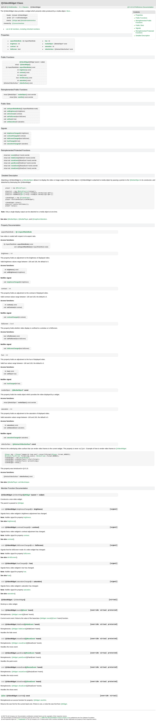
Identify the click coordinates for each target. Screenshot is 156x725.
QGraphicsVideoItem (39, 219)
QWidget (14, 20)
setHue (9, 119)
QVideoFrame (40, 456)
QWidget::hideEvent (18, 629)
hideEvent (14, 158)
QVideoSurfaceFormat (12, 456)
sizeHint (20, 97)
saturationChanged (13, 144)
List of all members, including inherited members (23, 29)
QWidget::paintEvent (18, 657)
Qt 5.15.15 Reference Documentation (140, 7)
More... (68, 11)
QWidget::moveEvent (18, 643)
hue (46, 41)
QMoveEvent (30, 638)
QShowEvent (30, 681)
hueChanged (11, 141)
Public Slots (140, 25)
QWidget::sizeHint (40, 700)
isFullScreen (23, 78)
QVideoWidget (24, 62)
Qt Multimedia (12, 7)
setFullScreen (11, 116)
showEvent (14, 168)
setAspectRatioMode (13, 108)
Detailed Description (143, 35)
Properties (139, 15)
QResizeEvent (31, 667)
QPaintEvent (29, 653)
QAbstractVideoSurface (21, 444)
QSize (3, 696)
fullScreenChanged (13, 138)
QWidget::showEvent (18, 686)
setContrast (11, 114)
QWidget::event (16, 614)
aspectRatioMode (15, 41)
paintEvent (14, 163)
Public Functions (141, 18)
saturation (48, 46)
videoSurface (49, 49)
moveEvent (14, 160)
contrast (13, 46)
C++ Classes (23, 7)
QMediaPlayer (21, 188)
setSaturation (11, 122)
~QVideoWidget (24, 64)
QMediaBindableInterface (28, 20)
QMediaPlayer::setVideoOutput (18, 482)
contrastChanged (12, 136)
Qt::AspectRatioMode (24, 232)
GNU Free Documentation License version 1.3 (55, 717)
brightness (13, 44)
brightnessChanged (13, 133)
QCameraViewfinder (18, 23)
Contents (136, 12)
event (13, 155)
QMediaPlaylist (23, 191)
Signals (138, 28)
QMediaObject (28, 180)
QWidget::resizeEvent (19, 671)
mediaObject (49, 44)
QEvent (24, 610)
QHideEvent (29, 624)
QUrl (22, 193)
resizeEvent (15, 166)
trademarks (22, 719)
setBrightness (11, 111)
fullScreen (13, 49)
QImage (7, 454)
